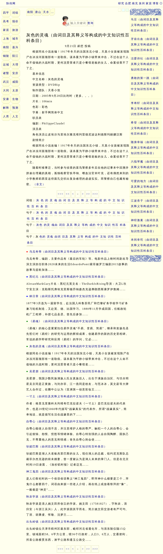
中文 (100, 224)
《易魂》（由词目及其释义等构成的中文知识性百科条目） (69, 321)
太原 (15, 90)
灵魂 (50, 236)
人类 (6, 116)
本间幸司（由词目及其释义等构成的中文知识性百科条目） (145, 245)
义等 (80, 236)
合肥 (128, 3)
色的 (42, 236)
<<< (60, 193)
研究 (121, 3)
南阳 (6, 47)
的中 (96, 236)
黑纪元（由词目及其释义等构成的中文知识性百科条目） (68, 276)
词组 (15, 12)
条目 (30, 242)
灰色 (39, 224)
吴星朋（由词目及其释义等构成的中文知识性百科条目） (68, 371)
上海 (6, 38)
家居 (149, 3)
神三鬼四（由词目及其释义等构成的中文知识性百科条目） (66, 471)
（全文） (39, 184)
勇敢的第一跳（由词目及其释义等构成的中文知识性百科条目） (145, 86)
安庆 (15, 73)
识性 (111, 236)
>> (88, 193)
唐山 (38, 12)
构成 (88, 236)
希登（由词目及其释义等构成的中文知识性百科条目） (145, 128)
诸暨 (6, 73)
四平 (6, 12)
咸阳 (15, 81)
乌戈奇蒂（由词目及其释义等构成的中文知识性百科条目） (69, 251)
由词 (58, 236)
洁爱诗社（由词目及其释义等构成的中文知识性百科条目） (145, 64)
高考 (6, 21)
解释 (6, 107)
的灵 (47, 224)
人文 (15, 116)
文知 (103, 236)
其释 (73, 236)
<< (68, 193)
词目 (62, 224)
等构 (85, 224)
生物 (15, 99)
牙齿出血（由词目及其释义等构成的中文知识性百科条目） (145, 44)
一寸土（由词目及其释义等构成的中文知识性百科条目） (65, 396)
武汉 (6, 81)
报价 (15, 21)
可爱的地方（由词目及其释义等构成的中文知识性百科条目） (145, 187)
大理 (15, 64)
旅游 (15, 30)
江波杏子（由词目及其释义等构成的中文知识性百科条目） (145, 206)
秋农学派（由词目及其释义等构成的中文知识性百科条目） (66, 496)
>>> (95, 193)
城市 (15, 38)
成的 (92, 224)
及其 (70, 224)
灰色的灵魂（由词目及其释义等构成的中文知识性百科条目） (71, 346)
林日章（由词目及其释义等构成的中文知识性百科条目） (68, 296)
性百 (115, 224)
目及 (65, 236)
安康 (6, 99)
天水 (46, 12)
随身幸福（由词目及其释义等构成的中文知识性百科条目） (145, 148)
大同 (6, 90)
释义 (77, 224)
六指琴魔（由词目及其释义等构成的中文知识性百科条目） (145, 167)
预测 (15, 107)
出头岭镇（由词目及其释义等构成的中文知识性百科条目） (66, 521)
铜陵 (6, 55)
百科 (118, 236)
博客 (156, 3)
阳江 (15, 55)
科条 (123, 224)
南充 (135, 3)
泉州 (142, 3)
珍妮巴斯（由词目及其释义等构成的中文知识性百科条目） (66, 446)
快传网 (8, 3)
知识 (108, 224)
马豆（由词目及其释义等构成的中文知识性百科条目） (145, 25)
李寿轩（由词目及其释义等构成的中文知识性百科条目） (145, 109)
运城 (6, 64)
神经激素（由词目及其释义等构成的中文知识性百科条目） (145, 226)
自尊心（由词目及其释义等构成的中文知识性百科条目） (65, 421)
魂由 (54, 224)
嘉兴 (15, 47)
